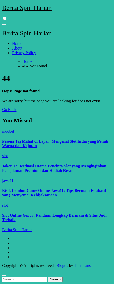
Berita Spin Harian (27, 7)
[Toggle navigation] (4, 24)
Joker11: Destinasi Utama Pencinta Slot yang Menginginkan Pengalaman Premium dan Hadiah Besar (54, 168)
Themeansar (84, 265)
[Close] (4, 275)
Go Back (9, 109)
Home (17, 43)
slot (5, 156)
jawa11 (8, 180)
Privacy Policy (24, 53)
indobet (8, 131)
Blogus (62, 265)
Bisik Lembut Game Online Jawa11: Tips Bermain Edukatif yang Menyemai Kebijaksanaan (54, 192)
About (17, 48)
